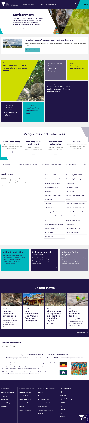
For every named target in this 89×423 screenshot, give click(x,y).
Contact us (5, 389)
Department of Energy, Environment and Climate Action (27, 392)
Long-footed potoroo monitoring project (73, 230)
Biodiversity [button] (7, 164)
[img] (9, 4)
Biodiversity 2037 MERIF (74, 175)
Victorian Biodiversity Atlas (53, 224)
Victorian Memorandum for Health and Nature (75, 214)
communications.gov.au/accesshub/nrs (71, 358)
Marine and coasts (44, 399)
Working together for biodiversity (51, 189)
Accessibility (5, 403)
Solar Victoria (42, 407)
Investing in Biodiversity (52, 183)
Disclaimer (5, 399)
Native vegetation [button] (72, 164)
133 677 (56, 358)
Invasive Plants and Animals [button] (51, 164)
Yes (5, 346)
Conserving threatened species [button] (26, 164)
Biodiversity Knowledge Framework (73, 181)
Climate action (24, 403)
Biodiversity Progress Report (54, 179)
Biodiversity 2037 (50, 175)
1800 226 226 (64, 354)
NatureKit (47, 204)
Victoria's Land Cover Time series (75, 198)
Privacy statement (7, 392)
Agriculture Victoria (26, 399)
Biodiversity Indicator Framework (73, 222)
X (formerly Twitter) (65, 397)
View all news (80, 333)
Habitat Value (49, 208)
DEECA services (28, 4)
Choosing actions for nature (53, 212)
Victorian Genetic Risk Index (75, 204)
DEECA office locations (48, 4)
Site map (4, 407)
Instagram (66, 410)
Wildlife (40, 414)
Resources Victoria (44, 403)
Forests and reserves (45, 396)
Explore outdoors (25, 410)
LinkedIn (66, 402)
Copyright (4, 396)
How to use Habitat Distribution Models (55, 218)
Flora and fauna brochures (75, 208)
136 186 (41, 354)
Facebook (66, 392)
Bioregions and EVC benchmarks (51, 230)
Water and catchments (45, 410)
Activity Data (48, 236)
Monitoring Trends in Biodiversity (73, 189)
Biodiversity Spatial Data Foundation (52, 198)
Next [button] (85, 164)
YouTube (66, 406)
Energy (21, 407)
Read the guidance (32, 50)
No (12, 346)
